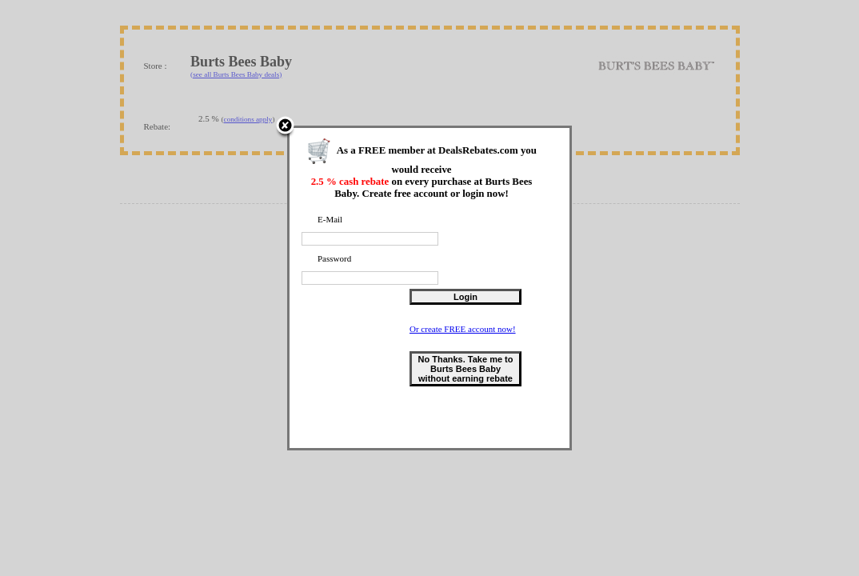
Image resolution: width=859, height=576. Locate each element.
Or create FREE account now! (464, 330)
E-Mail (331, 221)
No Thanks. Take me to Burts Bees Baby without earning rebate (467, 370)
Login (467, 298)
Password (336, 260)
